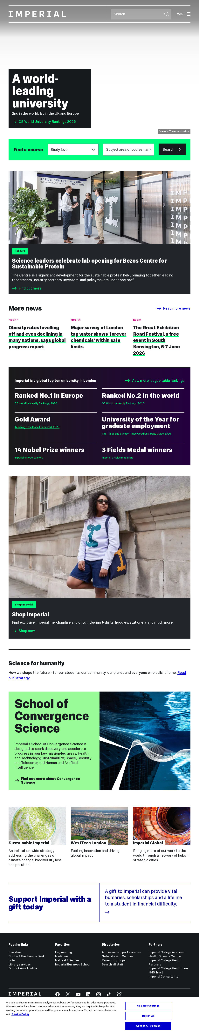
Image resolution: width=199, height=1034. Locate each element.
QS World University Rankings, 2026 (36, 403)
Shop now (27, 630)
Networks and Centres (117, 956)
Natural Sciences (67, 960)
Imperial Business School (72, 964)
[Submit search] (166, 14)
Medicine (61, 956)
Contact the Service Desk (27, 956)
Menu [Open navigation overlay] (183, 14)
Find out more (26, 288)
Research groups (114, 960)
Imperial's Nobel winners (29, 457)
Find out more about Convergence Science (47, 780)
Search (172, 149)
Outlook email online (23, 968)
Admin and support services (121, 952)
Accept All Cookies (148, 1025)
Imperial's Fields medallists (117, 457)
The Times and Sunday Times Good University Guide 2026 (136, 433)
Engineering (63, 952)
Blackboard (16, 952)
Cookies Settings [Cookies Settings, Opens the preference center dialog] (148, 1005)
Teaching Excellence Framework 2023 (37, 427)
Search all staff (112, 964)
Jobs (12, 960)
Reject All (148, 1015)
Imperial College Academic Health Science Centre (167, 954)
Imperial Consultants (163, 976)
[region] (99, 1015)
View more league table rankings (154, 380)
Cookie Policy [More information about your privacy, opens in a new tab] (20, 1014)
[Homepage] (58, 14)
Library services (20, 964)
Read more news (173, 308)
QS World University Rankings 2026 (44, 122)
